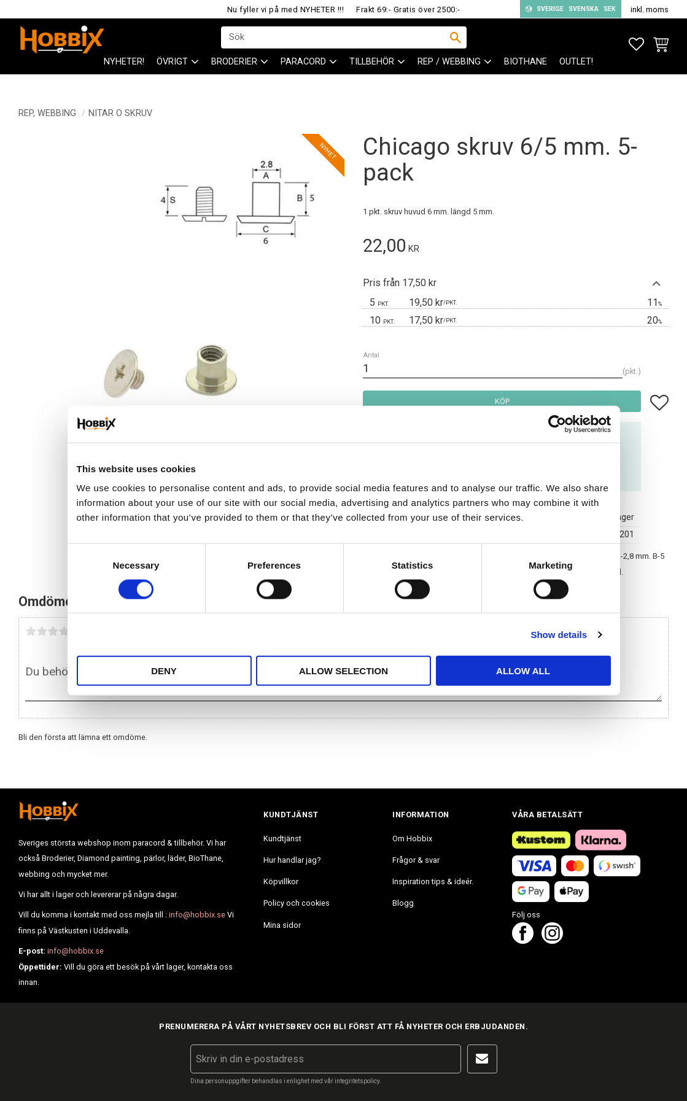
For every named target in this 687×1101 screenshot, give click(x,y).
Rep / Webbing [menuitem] (449, 74)
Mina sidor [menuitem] (282, 925)
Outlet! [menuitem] (576, 74)
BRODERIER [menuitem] (234, 74)
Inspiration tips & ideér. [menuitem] (432, 881)
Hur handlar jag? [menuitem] (291, 860)
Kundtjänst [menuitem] (282, 838)
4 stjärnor (63, 631)
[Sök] (456, 44)
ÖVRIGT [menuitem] (172, 74)
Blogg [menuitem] (403, 903)
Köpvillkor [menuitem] (280, 881)
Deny (164, 671)
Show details (558, 634)
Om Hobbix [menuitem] (412, 838)
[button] (636, 44)
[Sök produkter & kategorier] (336, 44)
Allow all (523, 671)
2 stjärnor (41, 631)
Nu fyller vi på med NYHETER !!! (285, 9)
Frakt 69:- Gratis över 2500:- (408, 9)
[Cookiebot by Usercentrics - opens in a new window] (557, 423)
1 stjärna (30, 631)
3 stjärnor (52, 631)
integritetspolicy (357, 1081)
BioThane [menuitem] (525, 74)
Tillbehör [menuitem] (371, 74)
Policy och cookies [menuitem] (296, 903)
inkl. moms (650, 9)
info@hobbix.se (197, 914)
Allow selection (343, 671)
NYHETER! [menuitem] (124, 74)
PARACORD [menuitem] (303, 74)
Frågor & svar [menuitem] (416, 860)
